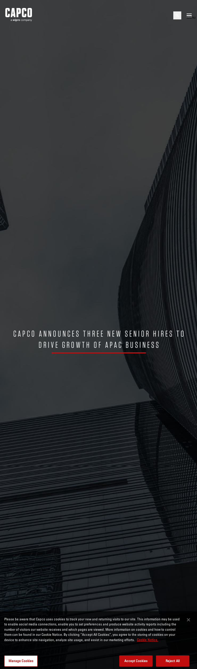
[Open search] (177, 15)
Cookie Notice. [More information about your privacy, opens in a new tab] (147, 641)
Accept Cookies (136, 662)
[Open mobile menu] (189, 15)
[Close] (188, 621)
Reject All (173, 662)
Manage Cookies (21, 662)
